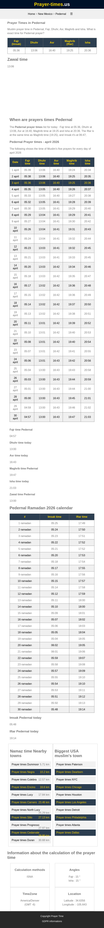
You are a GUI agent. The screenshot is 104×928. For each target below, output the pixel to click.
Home (31, 14)
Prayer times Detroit (68, 809)
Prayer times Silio (22, 817)
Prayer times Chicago (69, 787)
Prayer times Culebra (24, 779)
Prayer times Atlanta (68, 825)
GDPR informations (52, 921)
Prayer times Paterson (69, 764)
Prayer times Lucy (22, 794)
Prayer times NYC (67, 779)
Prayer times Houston (69, 794)
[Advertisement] (52, 91)
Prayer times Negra (23, 772)
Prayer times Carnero (24, 802)
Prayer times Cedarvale (25, 832)
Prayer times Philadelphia (71, 817)
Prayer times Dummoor (25, 764)
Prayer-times (48, 4)
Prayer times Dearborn (69, 772)
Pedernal (60, 14)
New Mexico (45, 14)
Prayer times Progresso (25, 825)
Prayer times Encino (23, 787)
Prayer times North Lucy (26, 809)
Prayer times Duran (23, 840)
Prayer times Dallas (67, 832)
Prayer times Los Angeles (71, 802)
